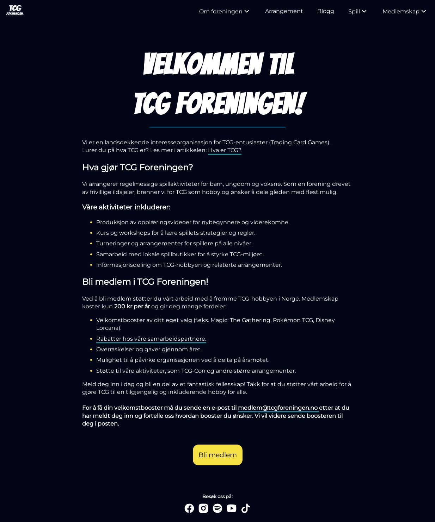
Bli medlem (217, 455)
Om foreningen (225, 11)
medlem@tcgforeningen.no (278, 407)
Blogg (325, 11)
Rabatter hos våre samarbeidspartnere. (151, 338)
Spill (358, 11)
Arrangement (284, 11)
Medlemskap (405, 11)
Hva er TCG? (224, 150)
